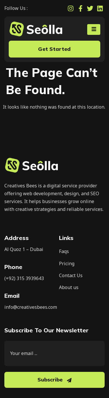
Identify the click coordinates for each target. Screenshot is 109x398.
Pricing (66, 263)
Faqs (64, 251)
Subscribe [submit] (54, 379)
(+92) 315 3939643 (24, 278)
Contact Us (71, 275)
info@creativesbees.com (30, 307)
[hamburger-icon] (93, 29)
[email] (54, 353)
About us (68, 287)
